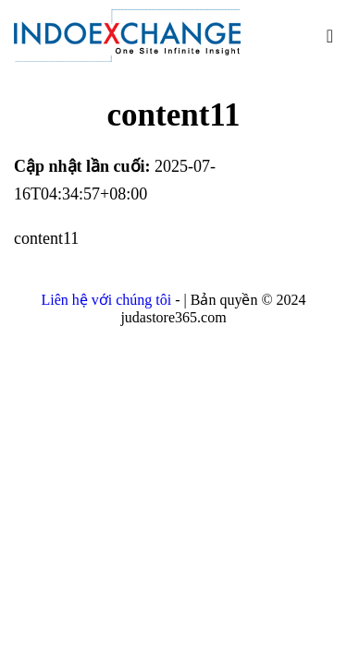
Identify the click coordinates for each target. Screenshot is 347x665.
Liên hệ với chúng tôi (108, 300)
